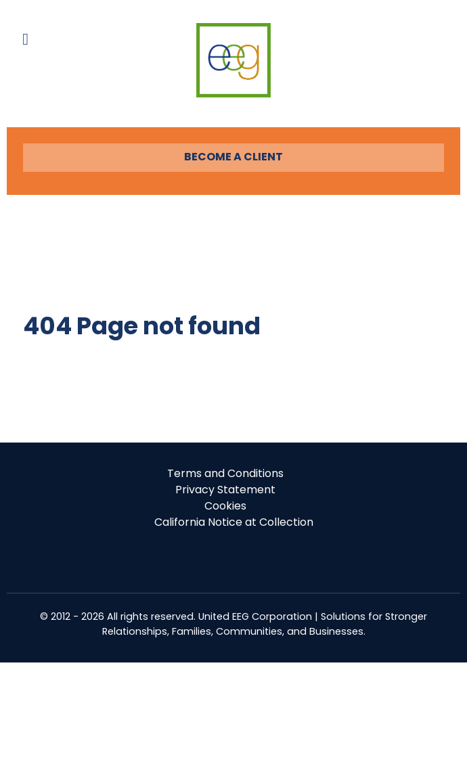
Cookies (225, 506)
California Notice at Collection (233, 522)
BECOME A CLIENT (233, 156)
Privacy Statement (225, 489)
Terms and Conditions (225, 473)
